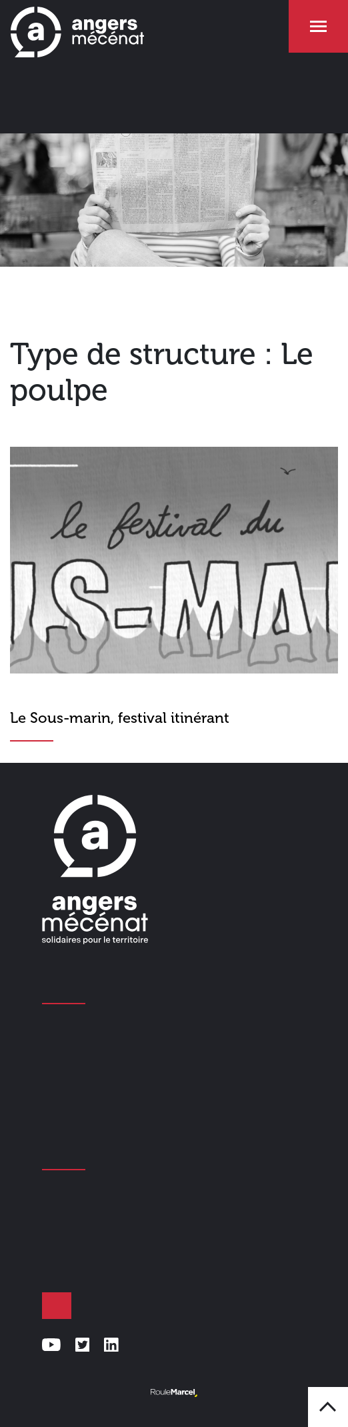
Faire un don (56, 1305)
